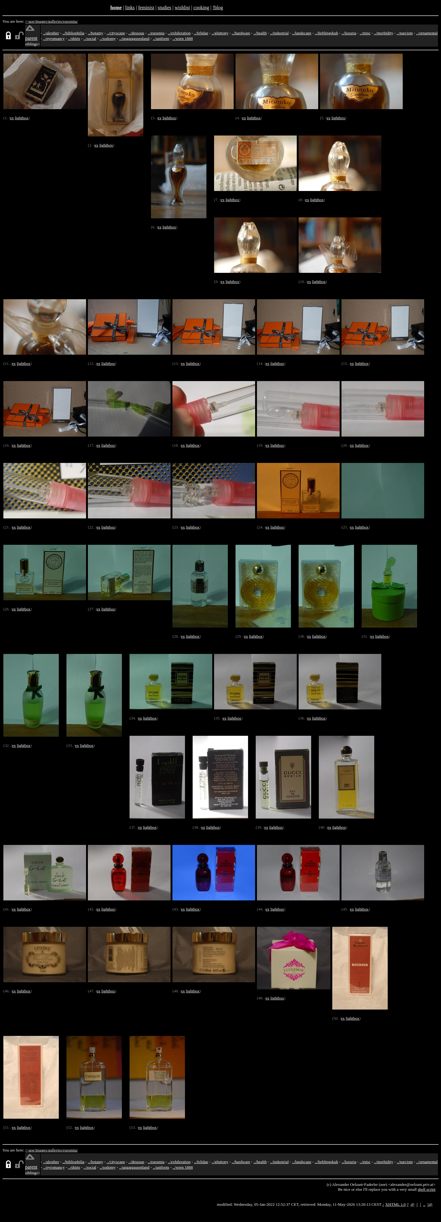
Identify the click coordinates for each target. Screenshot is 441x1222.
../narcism (405, 33)
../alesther (51, 33)
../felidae (201, 33)
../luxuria (348, 33)
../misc (365, 33)
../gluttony (220, 33)
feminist (146, 7)
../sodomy (108, 38)
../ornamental (427, 33)
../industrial (279, 33)
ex (12, 118)
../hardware (241, 33)
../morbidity (383, 33)
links (130, 7)
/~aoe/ (30, 21)
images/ (42, 21)
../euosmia (156, 33)
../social (90, 38)
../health (260, 33)
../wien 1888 (182, 38)
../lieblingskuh (326, 33)
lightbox (21, 118)
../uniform (161, 38)
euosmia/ (70, 21)
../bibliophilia (73, 33)
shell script (426, 1189)
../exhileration (179, 33)
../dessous (136, 33)
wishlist (182, 7)
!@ (429, 1204)
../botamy (95, 33)
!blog (218, 7)
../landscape (301, 33)
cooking (201, 7)
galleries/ (55, 21)
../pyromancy (54, 38)
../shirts (74, 38)
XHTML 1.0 (395, 1204)
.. (424, 1204)
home (116, 7)
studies (164, 7)
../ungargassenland (134, 38)
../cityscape (116, 33)
